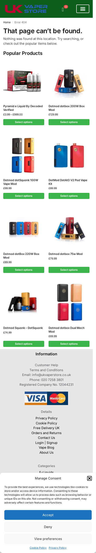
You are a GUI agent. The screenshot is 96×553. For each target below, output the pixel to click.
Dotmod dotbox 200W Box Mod (67, 108)
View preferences (48, 539)
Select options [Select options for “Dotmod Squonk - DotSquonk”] (24, 343)
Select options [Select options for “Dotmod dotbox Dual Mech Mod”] (69, 343)
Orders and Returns (46, 433)
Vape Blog (46, 447)
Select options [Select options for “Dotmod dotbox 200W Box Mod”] (69, 122)
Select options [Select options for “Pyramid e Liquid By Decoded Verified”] (24, 122)
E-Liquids (46, 472)
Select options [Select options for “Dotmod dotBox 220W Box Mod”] (24, 269)
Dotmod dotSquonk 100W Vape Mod (20, 181)
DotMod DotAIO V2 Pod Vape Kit (68, 181)
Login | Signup (46, 443)
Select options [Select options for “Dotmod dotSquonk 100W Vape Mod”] (24, 195)
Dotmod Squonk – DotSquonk (23, 328)
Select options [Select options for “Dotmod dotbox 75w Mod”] (69, 269)
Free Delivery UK (46, 428)
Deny (48, 527)
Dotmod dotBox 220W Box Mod (21, 255)
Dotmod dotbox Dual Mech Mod (67, 329)
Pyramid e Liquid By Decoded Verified (23, 108)
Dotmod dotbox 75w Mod (66, 254)
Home (7, 22)
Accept (48, 515)
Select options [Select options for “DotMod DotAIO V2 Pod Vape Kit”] (69, 195)
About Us (46, 452)
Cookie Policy (38, 547)
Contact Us (46, 438)
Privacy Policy (58, 547)
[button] (89, 478)
